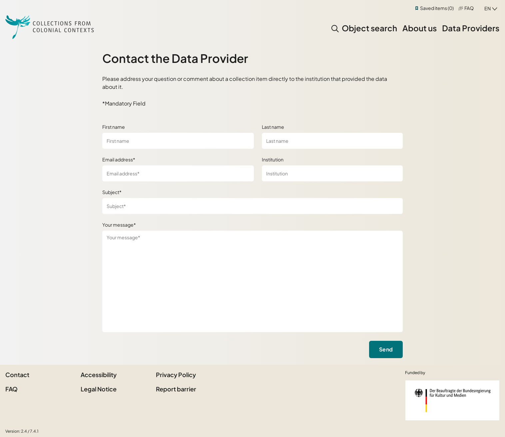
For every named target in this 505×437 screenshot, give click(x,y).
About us (419, 28)
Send (386, 349)
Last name (273, 127)
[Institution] (332, 173)
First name (113, 127)
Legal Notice (99, 389)
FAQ (469, 8)
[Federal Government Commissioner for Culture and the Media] (452, 400)
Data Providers (470, 28)
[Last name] (332, 141)
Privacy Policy (176, 374)
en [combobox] (487, 8)
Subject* (112, 192)
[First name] (178, 141)
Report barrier (176, 389)
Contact (17, 374)
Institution (272, 159)
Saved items (437, 8)
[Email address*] (178, 173)
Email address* (118, 159)
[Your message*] (252, 281)
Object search (369, 28)
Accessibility (99, 374)
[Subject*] (252, 206)
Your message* (119, 225)
